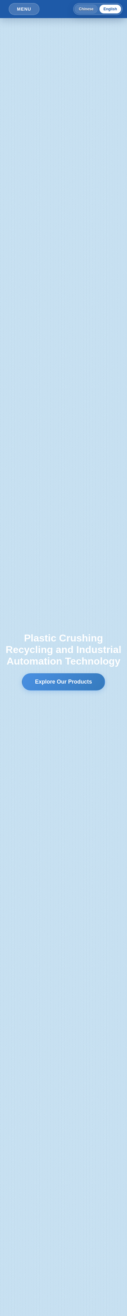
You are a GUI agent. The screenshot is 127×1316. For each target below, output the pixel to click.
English (110, 9)
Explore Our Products (63, 682)
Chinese (86, 9)
